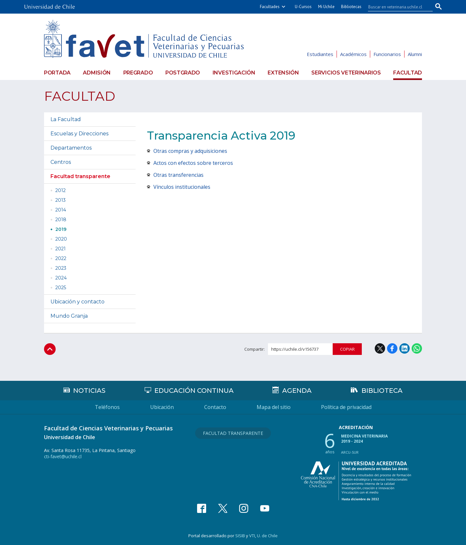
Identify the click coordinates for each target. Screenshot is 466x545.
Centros (60, 162)
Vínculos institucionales (181, 186)
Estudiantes (320, 54)
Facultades (270, 6)
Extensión (283, 73)
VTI (252, 536)
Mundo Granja (69, 316)
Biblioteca (382, 390)
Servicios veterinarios (346, 73)
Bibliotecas (351, 6)
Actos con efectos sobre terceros (193, 162)
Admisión (97, 73)
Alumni (415, 54)
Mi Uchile (326, 6)
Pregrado (138, 73)
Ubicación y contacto (77, 302)
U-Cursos (303, 6)
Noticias (89, 390)
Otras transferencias (178, 174)
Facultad (407, 73)
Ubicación (162, 407)
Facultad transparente (80, 176)
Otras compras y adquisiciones (190, 150)
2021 (60, 249)
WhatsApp (417, 348)
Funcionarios (387, 54)
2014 (60, 210)
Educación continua (194, 390)
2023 (60, 268)
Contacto (215, 407)
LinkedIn (404, 348)
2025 (60, 287)
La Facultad (65, 119)
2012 (60, 190)
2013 (60, 200)
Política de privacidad (346, 407)
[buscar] (396, 6)
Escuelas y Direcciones (79, 134)
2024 (61, 278)
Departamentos (71, 148)
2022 (60, 258)
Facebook (392, 348)
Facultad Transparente (233, 433)
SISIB (240, 536)
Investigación (234, 73)
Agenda (297, 390)
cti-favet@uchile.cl (63, 456)
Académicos (353, 54)
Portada (57, 73)
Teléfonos (107, 407)
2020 (61, 239)
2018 (60, 219)
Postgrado (182, 73)
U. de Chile (267, 536)
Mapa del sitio (274, 407)
